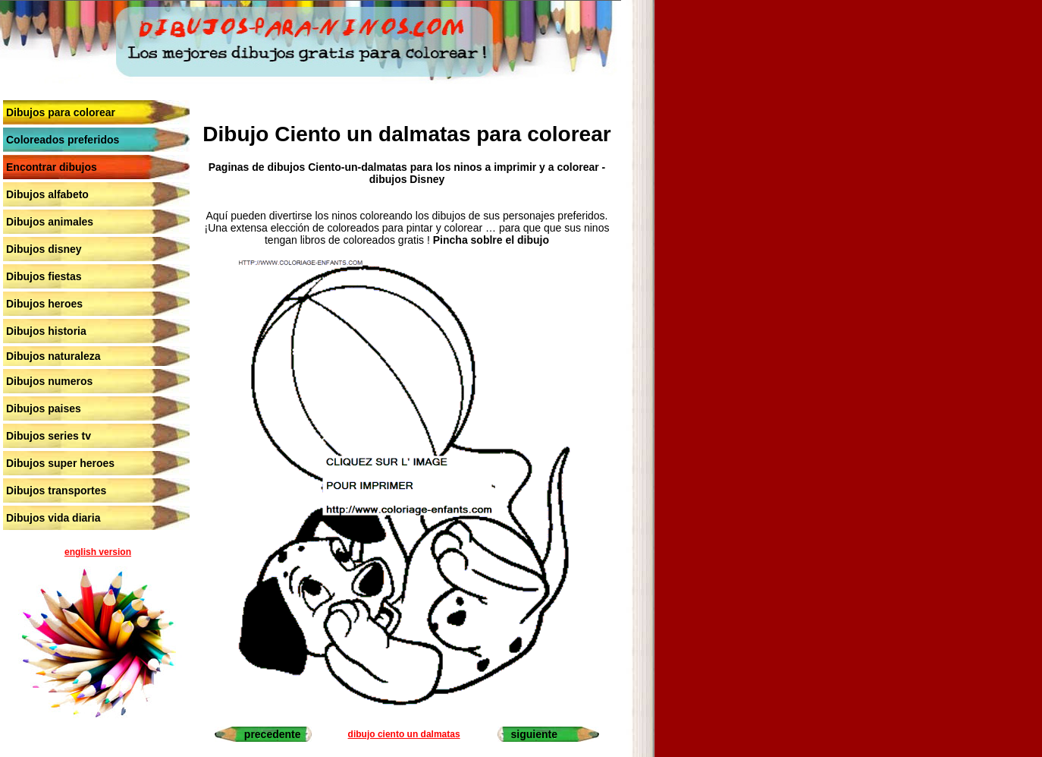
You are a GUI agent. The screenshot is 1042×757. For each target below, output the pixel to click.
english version (97, 552)
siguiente (534, 734)
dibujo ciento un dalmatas (404, 734)
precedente (272, 734)
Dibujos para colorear (60, 112)
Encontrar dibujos (51, 167)
